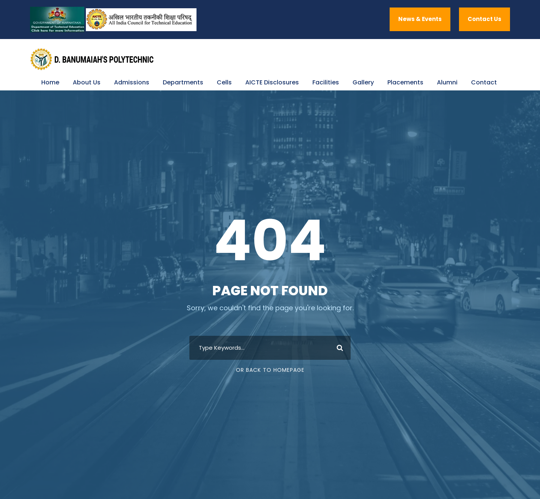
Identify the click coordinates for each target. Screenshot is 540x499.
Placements (405, 82)
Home (50, 82)
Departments (183, 82)
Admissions (131, 82)
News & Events (420, 19)
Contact (484, 82)
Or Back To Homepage (270, 370)
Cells (224, 82)
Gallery (363, 82)
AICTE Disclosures (272, 82)
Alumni (447, 82)
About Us (86, 82)
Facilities (325, 82)
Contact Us (484, 19)
